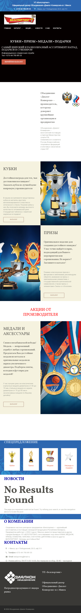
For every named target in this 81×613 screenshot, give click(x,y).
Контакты (57, 28)
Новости (38, 28)
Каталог (17, 28)
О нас (47, 28)
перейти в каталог (14, 62)
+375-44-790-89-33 (23, 9)
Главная (7, 28)
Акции (28, 28)
